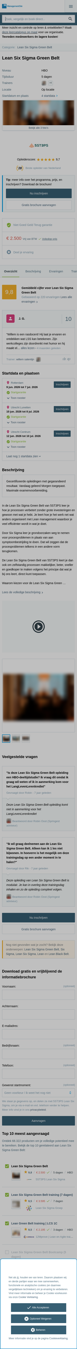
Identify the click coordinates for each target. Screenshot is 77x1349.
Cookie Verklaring (28, 1297)
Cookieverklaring (58, 1338)
